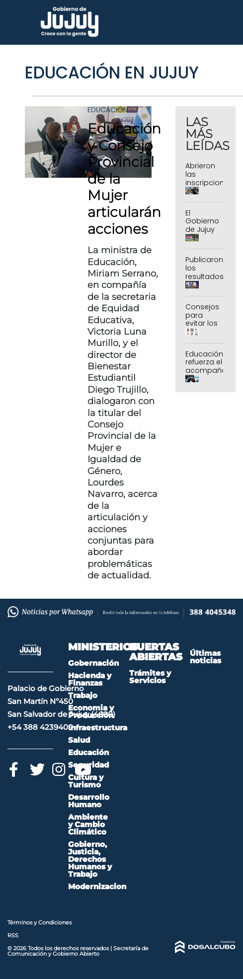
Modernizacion (97, 886)
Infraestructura (97, 727)
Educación (107, 110)
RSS (12, 935)
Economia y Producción (91, 711)
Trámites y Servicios (150, 676)
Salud (79, 740)
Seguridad (88, 764)
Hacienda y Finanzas (89, 679)
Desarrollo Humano (88, 800)
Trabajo (82, 695)
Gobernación (93, 663)
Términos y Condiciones (39, 922)
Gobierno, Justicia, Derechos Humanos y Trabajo (90, 859)
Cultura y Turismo (85, 780)
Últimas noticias (205, 656)
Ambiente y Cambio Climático (88, 824)
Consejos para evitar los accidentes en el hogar (205, 327)
